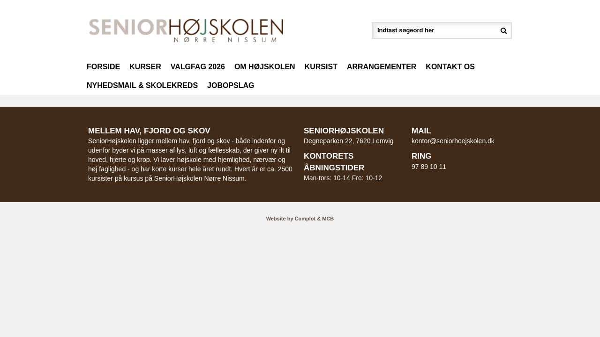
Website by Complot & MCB (300, 218)
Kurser (145, 67)
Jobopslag (230, 85)
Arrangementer (381, 67)
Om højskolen (264, 67)
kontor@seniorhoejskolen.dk (453, 141)
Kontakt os (450, 67)
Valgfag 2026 (198, 67)
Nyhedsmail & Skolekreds (142, 85)
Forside (103, 67)
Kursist (321, 67)
